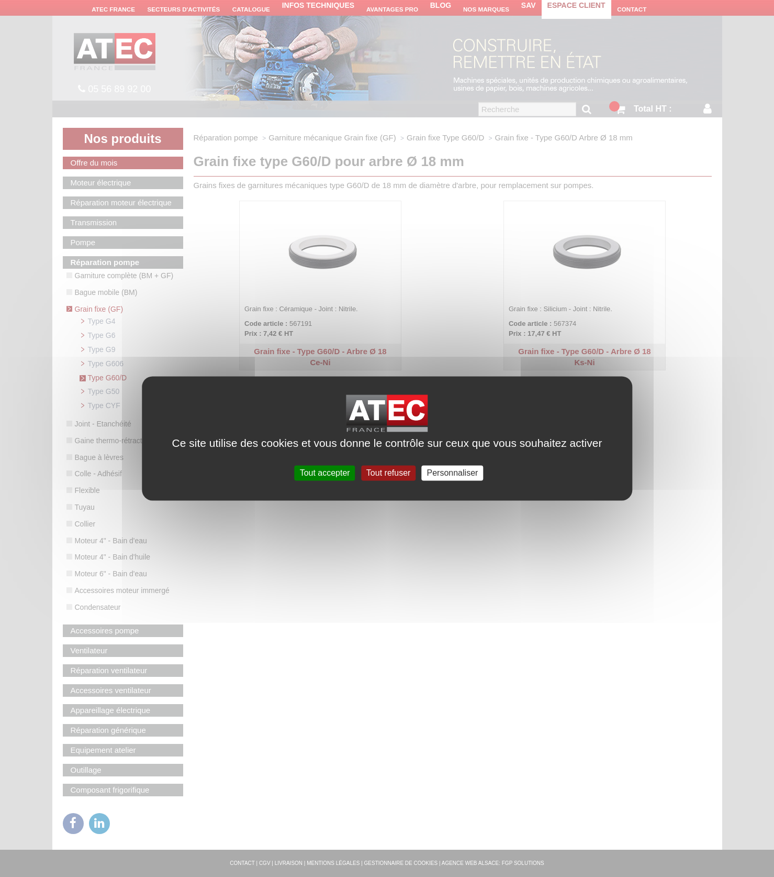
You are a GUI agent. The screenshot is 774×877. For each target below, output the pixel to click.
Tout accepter (325, 472)
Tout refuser (388, 472)
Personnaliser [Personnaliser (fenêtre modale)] (452, 472)
